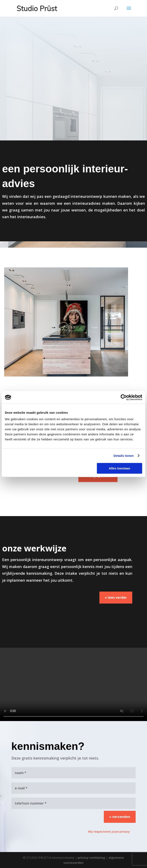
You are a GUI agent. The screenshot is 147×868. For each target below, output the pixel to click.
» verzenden (119, 816)
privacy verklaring (91, 858)
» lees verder (116, 597)
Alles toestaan (119, 468)
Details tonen (124, 455)
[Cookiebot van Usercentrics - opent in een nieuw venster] (123, 397)
